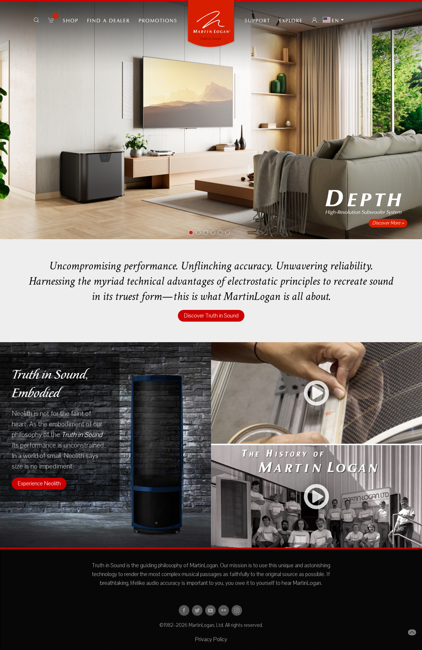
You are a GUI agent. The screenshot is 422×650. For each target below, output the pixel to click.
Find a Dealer (108, 20)
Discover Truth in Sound (211, 316)
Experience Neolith (39, 483)
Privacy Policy (211, 639)
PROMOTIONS (158, 20)
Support (257, 20)
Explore (291, 20)
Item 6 (229, 233)
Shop (70, 20)
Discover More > (388, 223)
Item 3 (207, 233)
